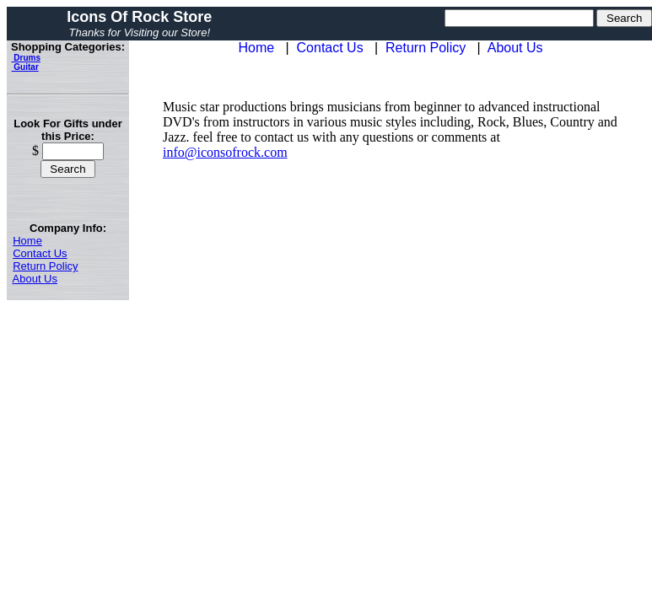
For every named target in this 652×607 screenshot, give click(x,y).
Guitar (25, 67)
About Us (35, 278)
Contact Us (40, 253)
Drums (26, 57)
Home (27, 240)
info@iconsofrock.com (225, 152)
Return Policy (45, 266)
